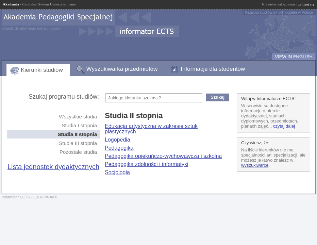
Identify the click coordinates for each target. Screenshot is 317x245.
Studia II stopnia (77, 134)
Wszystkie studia (78, 116)
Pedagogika (119, 148)
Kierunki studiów (42, 70)
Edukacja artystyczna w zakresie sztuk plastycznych (151, 128)
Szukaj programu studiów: (64, 96)
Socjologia (117, 172)
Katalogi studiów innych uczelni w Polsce (279, 12)
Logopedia (117, 140)
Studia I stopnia (79, 125)
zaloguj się (306, 4)
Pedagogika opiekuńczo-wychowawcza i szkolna (163, 156)
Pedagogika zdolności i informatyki (146, 164)
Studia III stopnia (78, 143)
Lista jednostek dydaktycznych (53, 166)
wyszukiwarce (254, 165)
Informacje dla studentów (213, 69)
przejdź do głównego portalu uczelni (31, 28)
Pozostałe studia (78, 152)
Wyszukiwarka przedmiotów (122, 69)
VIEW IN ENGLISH (294, 56)
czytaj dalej (284, 126)
